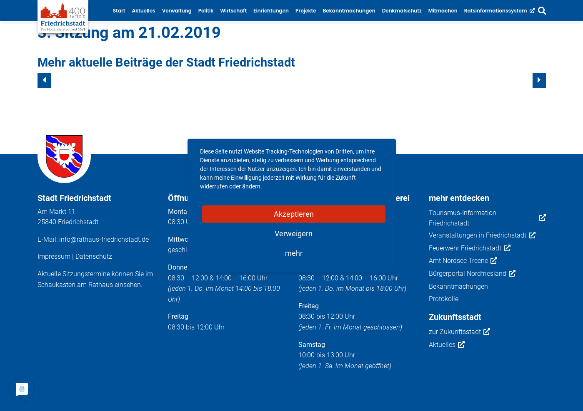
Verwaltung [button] (177, 10)
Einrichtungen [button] (271, 10)
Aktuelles (447, 344)
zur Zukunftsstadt (459, 332)
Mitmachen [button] (443, 10)
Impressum (54, 256)
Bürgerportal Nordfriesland (472, 273)
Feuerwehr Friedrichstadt (469, 248)
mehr (294, 253)
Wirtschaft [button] (233, 10)
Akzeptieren (294, 214)
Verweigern (294, 233)
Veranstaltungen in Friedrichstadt (482, 235)
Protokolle (443, 299)
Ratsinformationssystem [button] (499, 11)
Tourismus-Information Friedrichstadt (487, 218)
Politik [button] (206, 10)
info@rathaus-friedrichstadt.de (104, 239)
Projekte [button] (305, 10)
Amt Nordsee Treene (463, 260)
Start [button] (119, 10)
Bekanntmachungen (458, 286)
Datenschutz (93, 256)
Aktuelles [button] (143, 10)
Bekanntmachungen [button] (349, 10)
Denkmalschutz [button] (402, 10)
